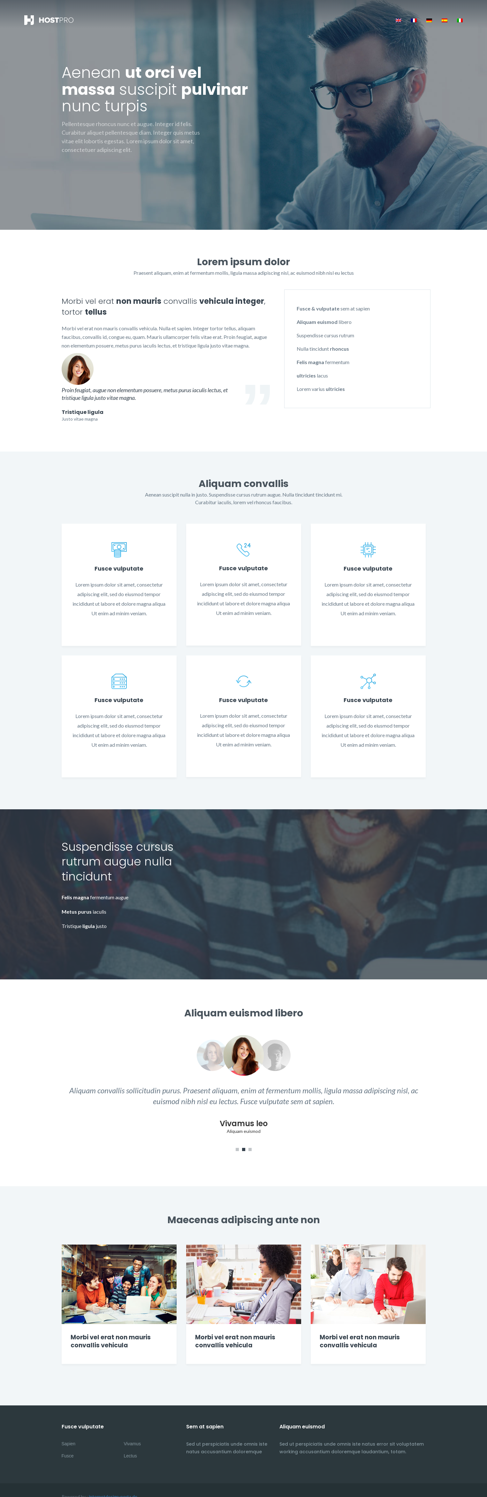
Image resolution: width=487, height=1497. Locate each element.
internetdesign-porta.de (113, 1483)
